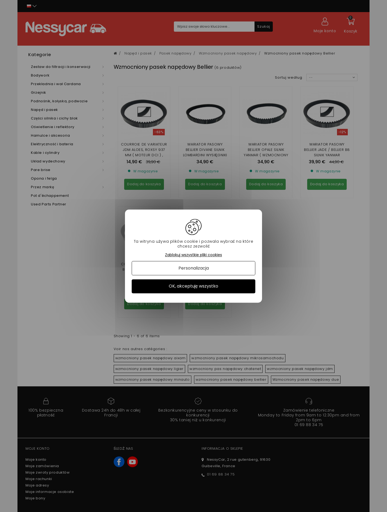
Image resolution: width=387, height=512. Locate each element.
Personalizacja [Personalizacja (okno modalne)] (193, 268)
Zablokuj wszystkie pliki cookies (193, 255)
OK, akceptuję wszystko (193, 286)
